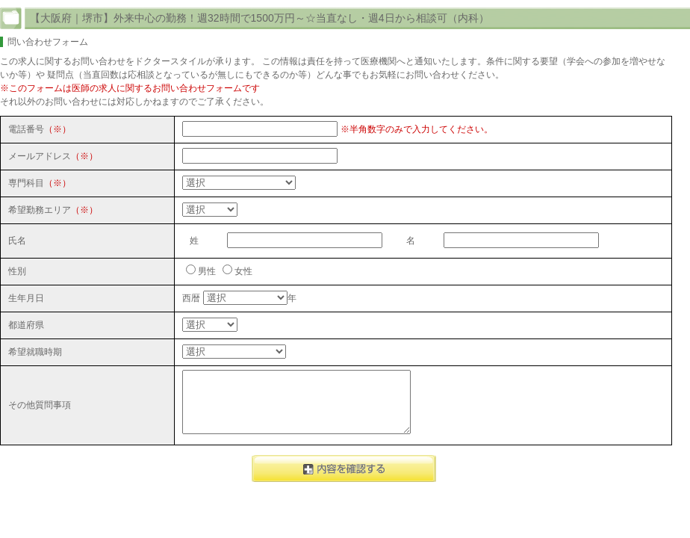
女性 (243, 271)
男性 (207, 271)
